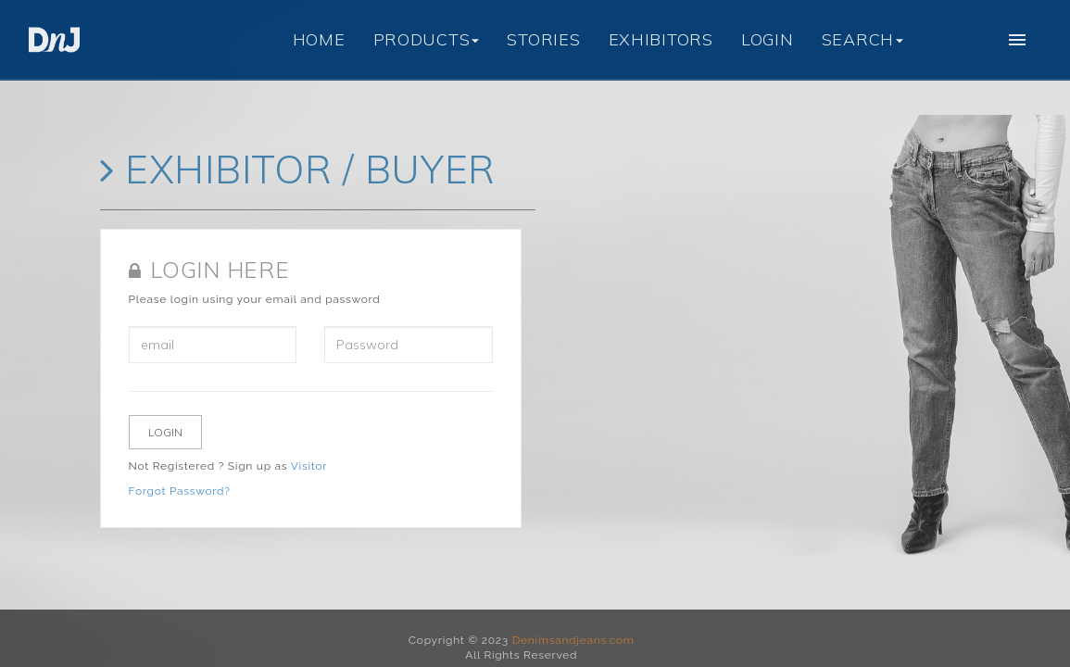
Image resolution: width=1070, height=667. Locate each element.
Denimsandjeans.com (573, 640)
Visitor (309, 465)
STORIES (543, 39)
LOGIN (767, 39)
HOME (319, 39)
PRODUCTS (426, 39)
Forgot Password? (180, 491)
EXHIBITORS (661, 39)
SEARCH (862, 39)
